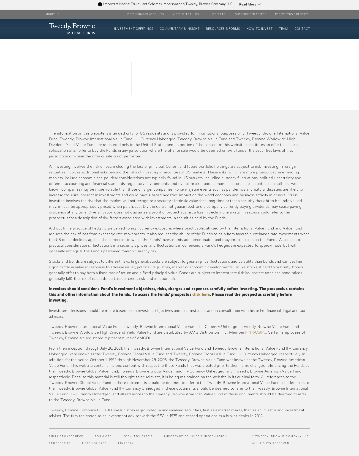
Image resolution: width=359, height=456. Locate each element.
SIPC (262, 333)
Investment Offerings (133, 29)
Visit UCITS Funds (186, 14)
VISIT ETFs (219, 14)
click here (201, 295)
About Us (52, 14)
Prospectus (60, 443)
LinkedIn (125, 443)
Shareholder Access (250, 14)
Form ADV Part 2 (138, 436)
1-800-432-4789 (94, 443)
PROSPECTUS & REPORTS (292, 14)
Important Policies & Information (195, 436)
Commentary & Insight (180, 29)
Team (283, 29)
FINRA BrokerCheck (66, 436)
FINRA (250, 333)
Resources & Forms (223, 29)
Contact (302, 29)
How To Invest (260, 29)
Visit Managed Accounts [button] (145, 14)
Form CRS (103, 436)
